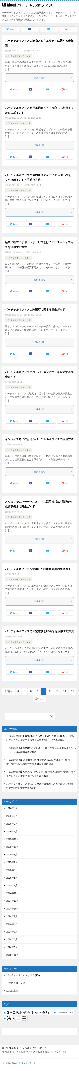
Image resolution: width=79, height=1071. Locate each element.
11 (64, 691)
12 (72, 691)
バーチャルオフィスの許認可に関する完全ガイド (35, 309)
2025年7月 (12, 862)
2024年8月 (12, 924)
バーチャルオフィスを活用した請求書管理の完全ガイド (39, 569)
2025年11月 (12, 847)
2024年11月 (12, 900)
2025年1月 (12, 885)
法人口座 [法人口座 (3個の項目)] (16, 1018)
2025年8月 (12, 854)
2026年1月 (12, 831)
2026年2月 (12, 823)
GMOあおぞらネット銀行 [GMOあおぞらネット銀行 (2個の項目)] (28, 1012)
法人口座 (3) (12, 990)
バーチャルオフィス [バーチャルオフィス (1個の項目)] (65, 1012)
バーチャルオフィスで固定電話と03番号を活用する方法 (39, 631)
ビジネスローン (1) (16, 983)
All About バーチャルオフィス (27, 5)
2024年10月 (12, 908)
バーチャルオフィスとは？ (19, 56)
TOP (24, 1048)
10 (56, 691)
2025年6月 (12, 870)
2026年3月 (12, 816)
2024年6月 (12, 939)
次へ (38, 698)
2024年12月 (12, 893)
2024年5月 (12, 947)
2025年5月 (12, 877)
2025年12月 (12, 839)
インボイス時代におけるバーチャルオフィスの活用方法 (39, 439)
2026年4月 (12, 808)
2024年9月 (12, 916)
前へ (10, 691)
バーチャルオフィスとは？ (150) (23, 975)
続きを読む (53, 77)
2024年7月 (12, 931)
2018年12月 (12, 955)
